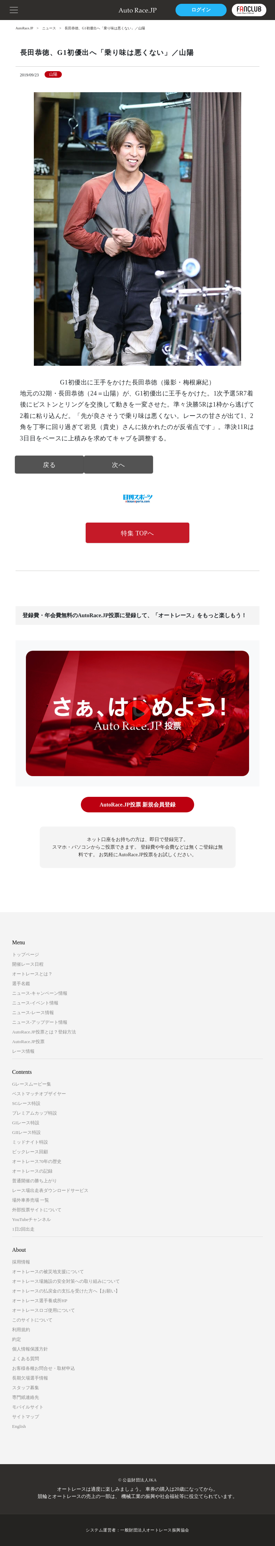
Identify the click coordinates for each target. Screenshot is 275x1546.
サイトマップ (25, 1416)
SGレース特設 (26, 1103)
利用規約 (21, 1329)
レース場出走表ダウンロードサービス (50, 1190)
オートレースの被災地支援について (48, 1271)
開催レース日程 (28, 964)
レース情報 (23, 1051)
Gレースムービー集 (31, 1084)
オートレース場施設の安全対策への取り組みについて (66, 1281)
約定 (16, 1339)
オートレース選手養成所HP (39, 1300)
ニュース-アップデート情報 (39, 1022)
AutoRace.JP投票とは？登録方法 (44, 1031)
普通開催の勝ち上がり (34, 1180)
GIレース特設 (25, 1122)
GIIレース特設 (26, 1132)
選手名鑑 (21, 983)
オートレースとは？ (32, 973)
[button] (14, 9)
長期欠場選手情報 (30, 1378)
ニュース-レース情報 (33, 1012)
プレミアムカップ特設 (34, 1113)
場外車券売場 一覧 (30, 1200)
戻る (49, 464)
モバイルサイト (28, 1407)
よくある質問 (25, 1358)
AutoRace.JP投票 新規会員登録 (137, 805)
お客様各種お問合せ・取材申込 (43, 1368)
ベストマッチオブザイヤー (39, 1093)
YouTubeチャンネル (31, 1219)
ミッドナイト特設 (30, 1142)
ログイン (200, 9)
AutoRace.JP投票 (28, 1041)
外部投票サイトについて (36, 1209)
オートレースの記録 (32, 1171)
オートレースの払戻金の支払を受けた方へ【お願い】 (66, 1291)
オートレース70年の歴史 (36, 1161)
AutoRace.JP (25, 28)
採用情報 (21, 1262)
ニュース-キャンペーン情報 (39, 993)
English (19, 1426)
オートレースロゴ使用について (43, 1310)
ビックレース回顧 (30, 1151)
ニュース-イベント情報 (35, 1002)
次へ (118, 464)
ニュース (49, 28)
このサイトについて (32, 1320)
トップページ (25, 954)
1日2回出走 (23, 1229)
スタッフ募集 (25, 1387)
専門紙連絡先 (25, 1397)
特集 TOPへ (137, 533)
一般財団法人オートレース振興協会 (154, 1530)
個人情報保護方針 (30, 1349)
